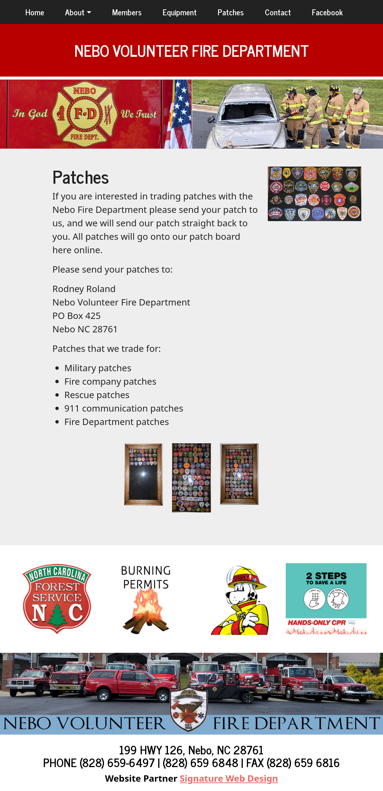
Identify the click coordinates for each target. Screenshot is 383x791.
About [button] (75, 11)
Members (127, 11)
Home (34, 11)
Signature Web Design (229, 778)
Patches (231, 11)
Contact (278, 11)
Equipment (180, 11)
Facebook (327, 11)
